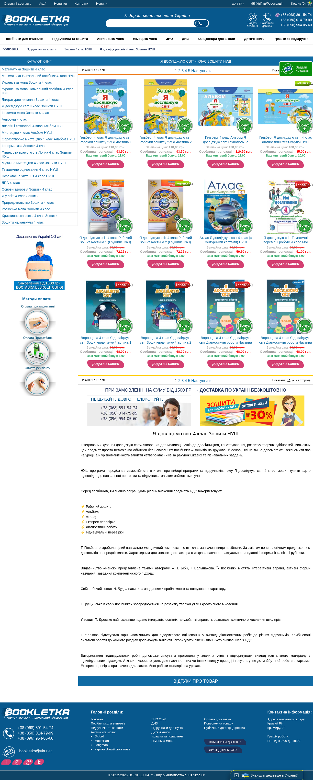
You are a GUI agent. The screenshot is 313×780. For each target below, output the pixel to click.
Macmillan (101, 741)
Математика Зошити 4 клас (23, 69)
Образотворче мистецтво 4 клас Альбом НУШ (38, 139)
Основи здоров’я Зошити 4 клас (27, 189)
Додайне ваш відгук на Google (28, 761)
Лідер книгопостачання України (157, 15)
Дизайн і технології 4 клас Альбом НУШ (33, 126)
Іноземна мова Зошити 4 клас (25, 113)
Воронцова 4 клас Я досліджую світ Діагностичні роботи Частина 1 (225, 340)
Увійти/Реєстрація (269, 3)
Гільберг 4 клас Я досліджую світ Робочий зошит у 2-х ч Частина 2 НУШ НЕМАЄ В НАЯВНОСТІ (165, 140)
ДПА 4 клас (11, 183)
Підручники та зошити (41, 49)
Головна (10, 49)
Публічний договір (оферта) (224, 728)
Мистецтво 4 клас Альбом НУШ (27, 133)
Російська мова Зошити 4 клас (26, 209)
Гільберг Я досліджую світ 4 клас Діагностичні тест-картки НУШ (285, 140)
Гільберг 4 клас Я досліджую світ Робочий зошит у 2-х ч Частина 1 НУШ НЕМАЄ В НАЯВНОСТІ (105, 140)
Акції (42, 3)
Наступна (201, 71)
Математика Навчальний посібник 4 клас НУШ (38, 76)
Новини (101, 3)
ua (234, 4)
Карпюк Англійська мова (112, 749)
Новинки (60, 3)
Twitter (39, 761)
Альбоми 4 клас (14, 119)
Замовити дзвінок (267, 25)
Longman (101, 745)
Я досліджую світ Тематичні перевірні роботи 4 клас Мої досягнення (285, 240)
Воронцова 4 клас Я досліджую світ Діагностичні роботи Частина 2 (285, 340)
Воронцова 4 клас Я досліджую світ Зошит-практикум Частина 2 (165, 340)
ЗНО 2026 (158, 719)
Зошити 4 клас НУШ (78, 49)
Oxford (99, 736)
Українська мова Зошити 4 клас (27, 82)
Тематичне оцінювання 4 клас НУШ (30, 169)
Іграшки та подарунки (167, 736)
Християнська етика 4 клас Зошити (29, 216)
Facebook (6, 761)
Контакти (81, 3)
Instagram (17, 761)
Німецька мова (162, 741)
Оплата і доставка (17, 3)
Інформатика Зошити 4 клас (24, 146)
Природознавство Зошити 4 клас (28, 202)
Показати (278, 380)
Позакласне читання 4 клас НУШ (28, 176)
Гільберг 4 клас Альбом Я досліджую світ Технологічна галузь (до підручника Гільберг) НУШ (226, 140)
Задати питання (252, 25)
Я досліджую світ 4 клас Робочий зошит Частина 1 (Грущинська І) (105, 240)
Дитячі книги (160, 732)
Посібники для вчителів (108, 723)
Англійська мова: (103, 732)
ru (241, 4)
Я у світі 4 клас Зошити (20, 196)
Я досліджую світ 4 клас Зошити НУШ (32, 106)
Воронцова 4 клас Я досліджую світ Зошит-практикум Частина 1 (105, 340)
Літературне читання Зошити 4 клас (30, 100)
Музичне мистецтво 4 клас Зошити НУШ (34, 163)
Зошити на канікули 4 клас (23, 222)
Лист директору (223, 750)
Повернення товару (218, 723)
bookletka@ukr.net (35, 751)
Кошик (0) (298, 3)
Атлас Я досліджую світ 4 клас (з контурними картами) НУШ (226, 240)
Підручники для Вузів (167, 728)
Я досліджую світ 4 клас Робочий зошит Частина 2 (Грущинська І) (165, 240)
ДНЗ (154, 723)
